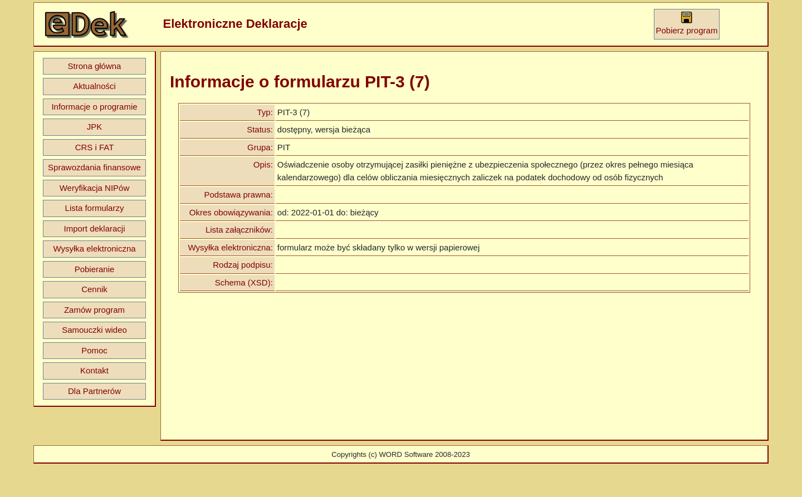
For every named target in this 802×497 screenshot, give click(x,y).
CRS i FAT (94, 147)
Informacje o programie (94, 106)
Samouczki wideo (94, 329)
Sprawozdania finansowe (94, 167)
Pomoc (94, 350)
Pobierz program (687, 23)
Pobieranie (95, 269)
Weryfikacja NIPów (95, 188)
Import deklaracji (94, 228)
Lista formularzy (94, 208)
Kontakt (94, 370)
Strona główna (94, 66)
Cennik (94, 289)
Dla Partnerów (94, 391)
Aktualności (94, 86)
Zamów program (94, 309)
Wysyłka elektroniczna (94, 248)
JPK (94, 126)
